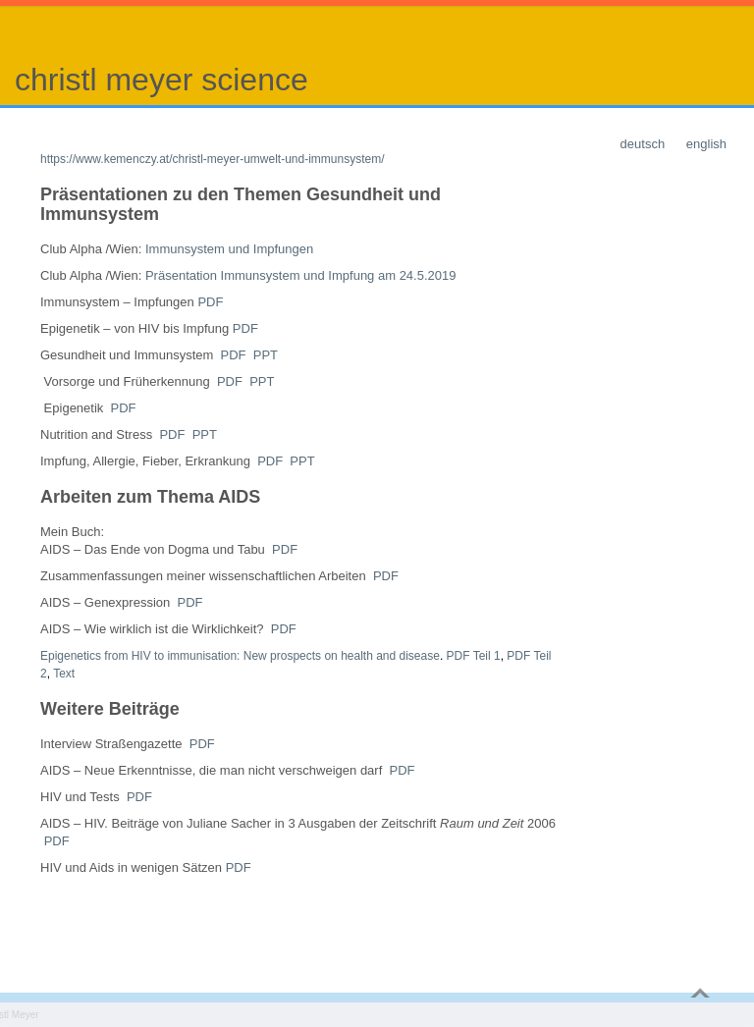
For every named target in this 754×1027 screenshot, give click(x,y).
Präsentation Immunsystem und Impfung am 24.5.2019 (301, 275)
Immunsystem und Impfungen (229, 249)
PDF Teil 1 (474, 656)
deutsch (643, 143)
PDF (210, 302)
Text (64, 673)
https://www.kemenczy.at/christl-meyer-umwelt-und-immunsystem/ (212, 159)
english (706, 143)
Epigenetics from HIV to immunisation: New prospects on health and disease (240, 656)
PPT (265, 355)
